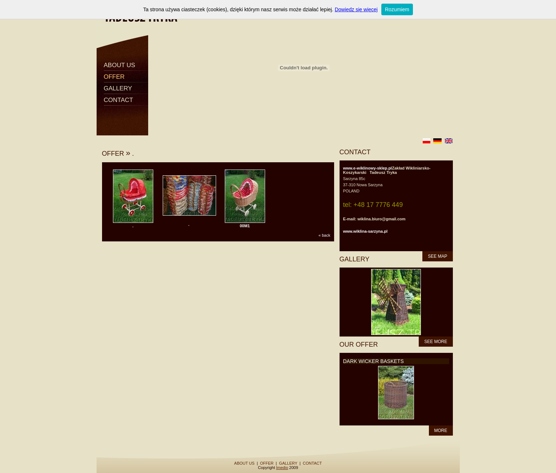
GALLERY (118, 88)
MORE (440, 430)
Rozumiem (397, 9)
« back (324, 235)
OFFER (114, 76)
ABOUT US (119, 65)
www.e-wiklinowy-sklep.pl (367, 168)
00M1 (245, 226)
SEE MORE (435, 341)
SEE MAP (437, 256)
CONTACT (118, 100)
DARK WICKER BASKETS (373, 361)
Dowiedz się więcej (356, 9)
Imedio (282, 467)
